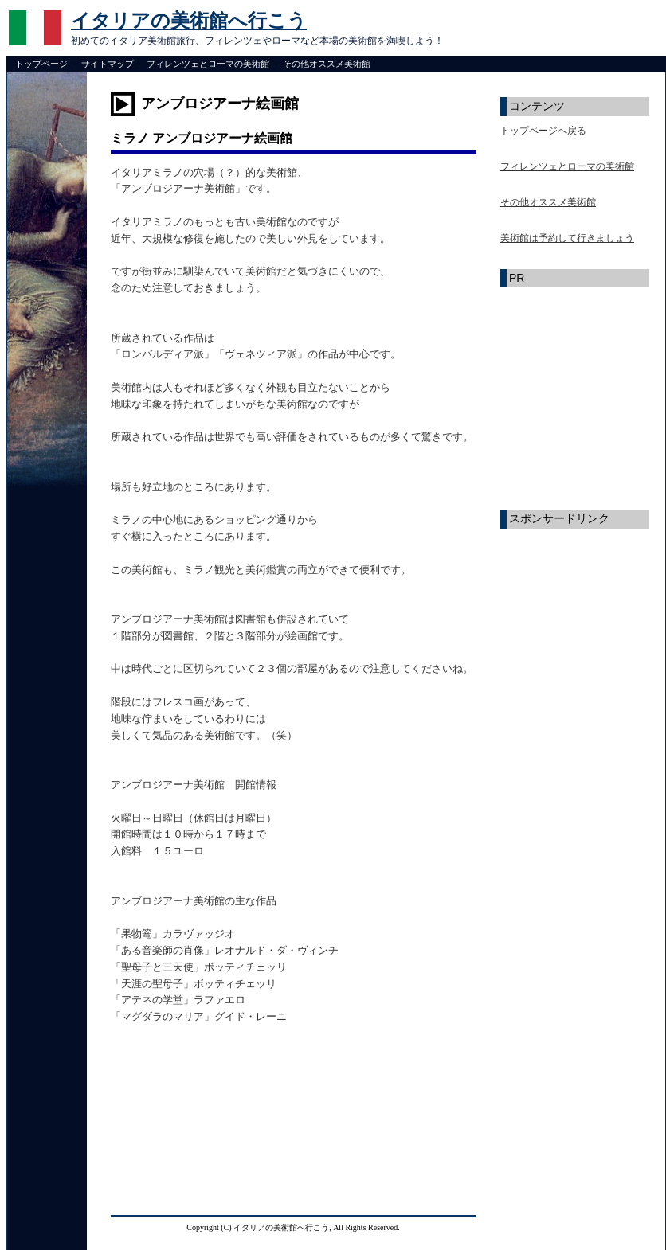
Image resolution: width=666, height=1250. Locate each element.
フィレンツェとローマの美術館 (208, 63)
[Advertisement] (190, 1132)
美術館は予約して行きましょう (567, 238)
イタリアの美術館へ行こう (189, 20)
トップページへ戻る (543, 130)
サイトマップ (107, 63)
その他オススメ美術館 (326, 63)
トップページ (41, 63)
